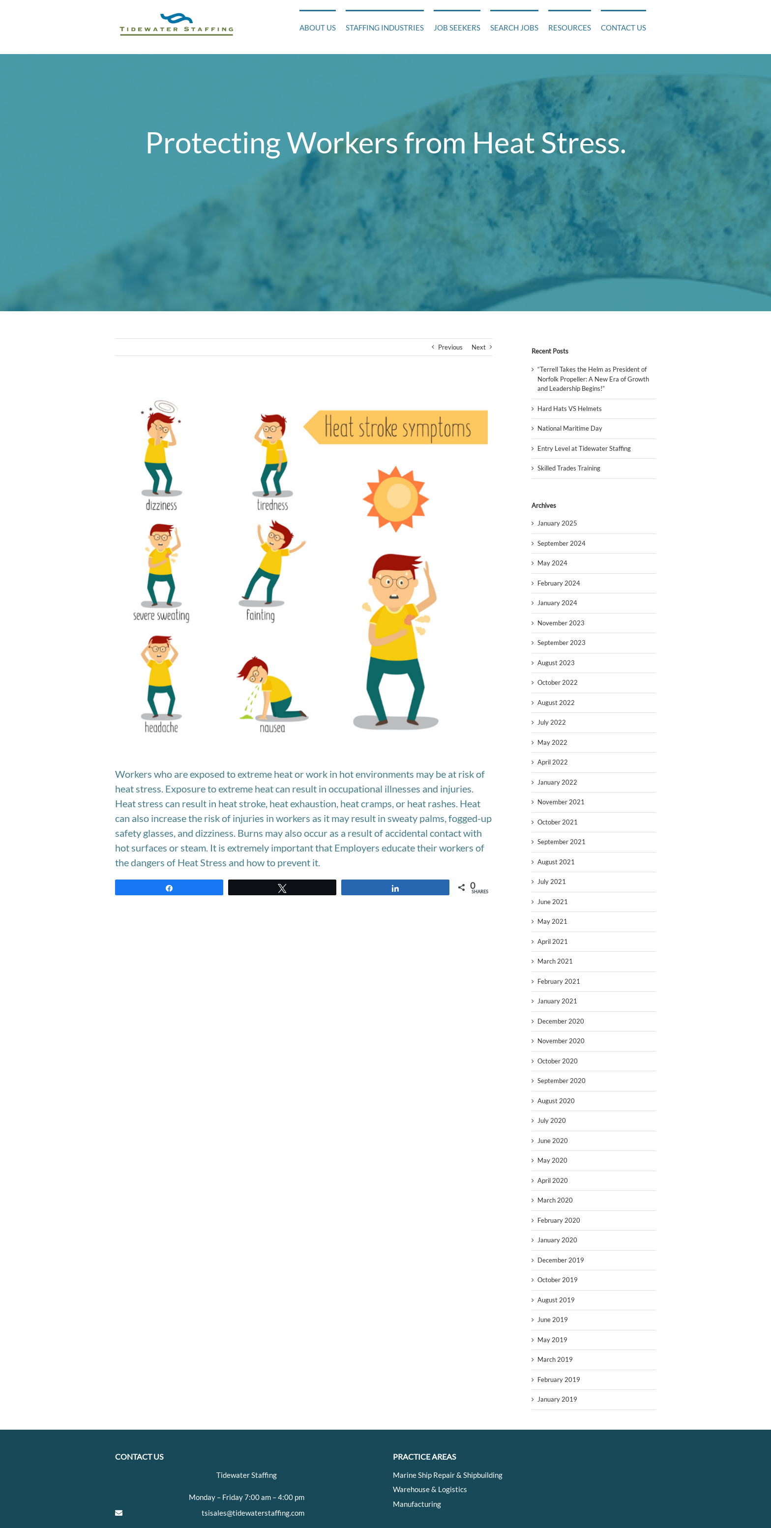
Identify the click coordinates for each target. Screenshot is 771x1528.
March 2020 (555, 1200)
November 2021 (561, 802)
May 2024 (552, 563)
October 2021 (557, 822)
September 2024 (561, 543)
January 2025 (557, 523)
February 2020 (558, 1220)
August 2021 (556, 862)
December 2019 (560, 1260)
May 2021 (552, 921)
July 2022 (551, 722)
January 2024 (557, 603)
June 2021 (552, 902)
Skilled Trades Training (568, 468)
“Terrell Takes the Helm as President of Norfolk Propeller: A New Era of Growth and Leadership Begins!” (593, 378)
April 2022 (552, 762)
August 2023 (556, 663)
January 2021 (557, 1001)
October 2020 (557, 1061)
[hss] (303, 568)
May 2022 (552, 742)
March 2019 (555, 1359)
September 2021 (561, 842)
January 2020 (557, 1240)
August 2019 (556, 1300)
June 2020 (552, 1141)
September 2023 (561, 642)
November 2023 (561, 623)
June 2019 (552, 1319)
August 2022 (556, 702)
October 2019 (557, 1280)
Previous (450, 347)
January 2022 (557, 782)
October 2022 (557, 682)
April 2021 (552, 941)
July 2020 (551, 1120)
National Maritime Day (569, 428)
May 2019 (552, 1340)
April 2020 (552, 1180)
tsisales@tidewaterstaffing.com (253, 1512)
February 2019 (558, 1379)
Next (479, 347)
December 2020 (560, 1021)
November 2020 (561, 1041)
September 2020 (561, 1081)
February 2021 (558, 981)
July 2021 (551, 881)
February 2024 (558, 583)
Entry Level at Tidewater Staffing (584, 448)
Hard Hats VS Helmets (569, 408)
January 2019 (557, 1399)
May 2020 (552, 1160)
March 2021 (555, 961)
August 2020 (556, 1101)
